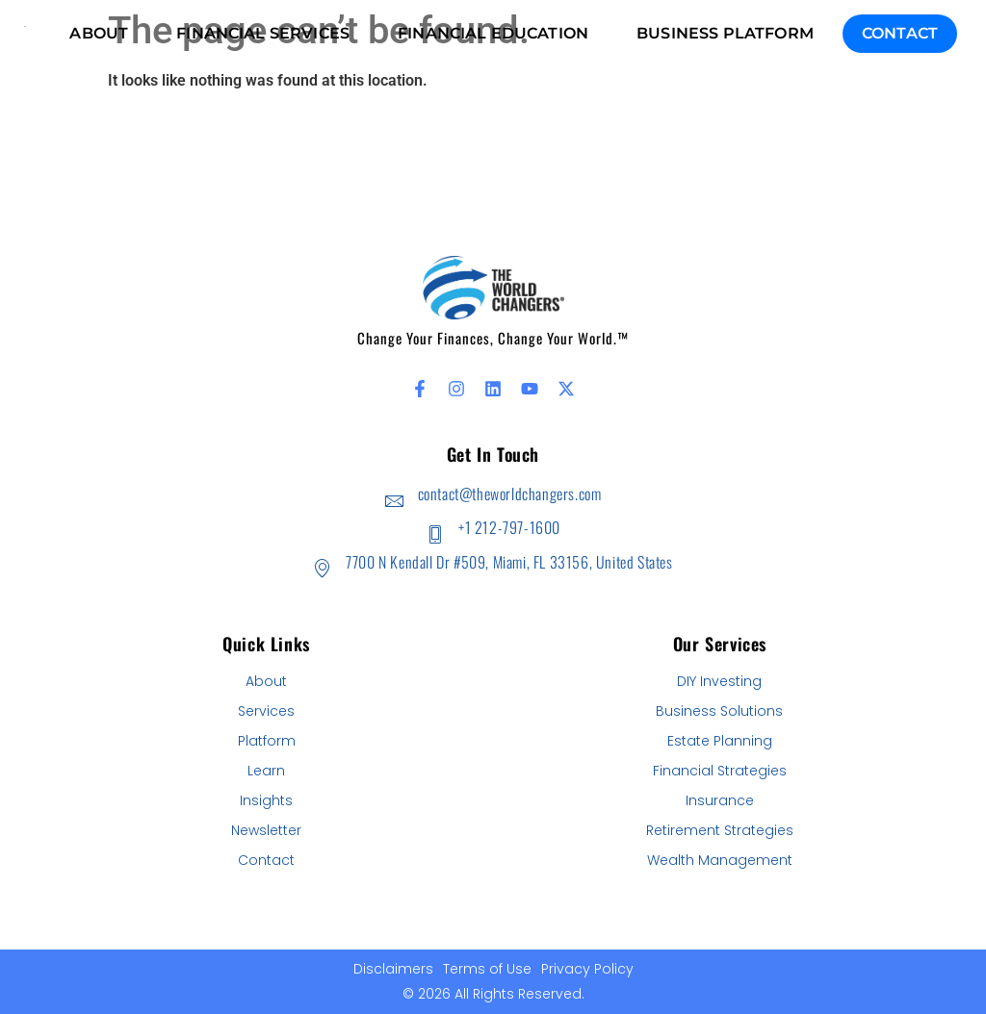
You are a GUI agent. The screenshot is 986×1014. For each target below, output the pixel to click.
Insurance (720, 800)
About (266, 681)
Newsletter (266, 830)
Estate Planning (719, 740)
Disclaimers (393, 968)
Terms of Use (487, 968)
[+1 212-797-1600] (435, 534)
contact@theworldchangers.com (510, 493)
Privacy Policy (587, 968)
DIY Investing (719, 681)
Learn (266, 770)
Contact (900, 33)
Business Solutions (719, 711)
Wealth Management (719, 860)
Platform (267, 740)
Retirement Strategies (719, 830)
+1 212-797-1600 (509, 527)
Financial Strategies (720, 770)
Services (266, 711)
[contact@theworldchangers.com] (394, 501)
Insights (266, 800)
